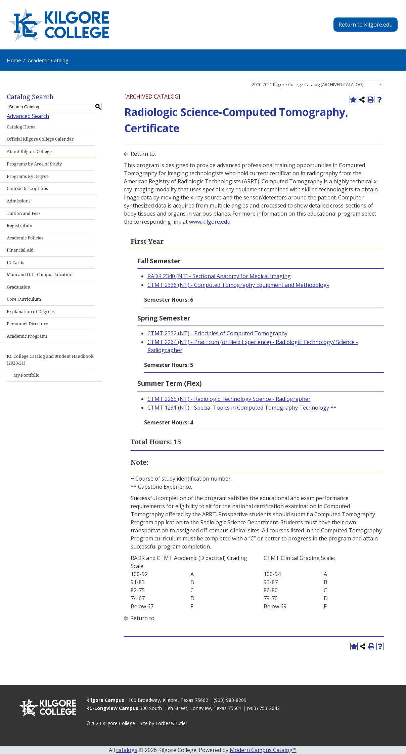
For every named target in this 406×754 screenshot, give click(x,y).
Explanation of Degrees (31, 311)
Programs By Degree (28, 176)
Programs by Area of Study (34, 163)
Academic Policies (25, 237)
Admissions (19, 200)
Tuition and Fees (24, 213)
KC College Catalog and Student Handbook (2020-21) (50, 360)
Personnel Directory (27, 323)
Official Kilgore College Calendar (40, 139)
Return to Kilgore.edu (366, 24)
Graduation (18, 287)
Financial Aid (20, 250)
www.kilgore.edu (209, 221)
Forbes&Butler (171, 723)
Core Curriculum (24, 299)
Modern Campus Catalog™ (263, 750)
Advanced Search (28, 116)
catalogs (126, 750)
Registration (19, 225)
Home (14, 60)
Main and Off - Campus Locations (41, 274)
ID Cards (15, 262)
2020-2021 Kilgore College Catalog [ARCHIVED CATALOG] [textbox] (308, 84)
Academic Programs (27, 336)
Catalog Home (21, 126)
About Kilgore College (29, 151)
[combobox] (317, 84)
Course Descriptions (27, 188)
